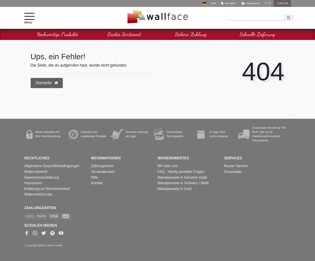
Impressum (33, 183)
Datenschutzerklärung (41, 177)
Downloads (233, 172)
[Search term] (255, 17)
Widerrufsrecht (36, 172)
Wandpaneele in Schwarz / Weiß (183, 183)
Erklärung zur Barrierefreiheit (47, 189)
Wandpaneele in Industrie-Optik (182, 177)
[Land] (204, 3)
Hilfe (94, 177)
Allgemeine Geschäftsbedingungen (51, 166)
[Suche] (288, 17)
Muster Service (236, 166)
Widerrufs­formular (38, 194)
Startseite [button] (47, 83)
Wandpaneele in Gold (175, 189)
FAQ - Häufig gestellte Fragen (181, 172)
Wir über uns (168, 166)
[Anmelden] (228, 3)
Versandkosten (103, 172)
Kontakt (97, 183)
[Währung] (213, 3)
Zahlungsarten (102, 166)
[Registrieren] (250, 3)
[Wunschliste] (267, 3)
